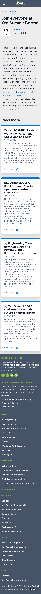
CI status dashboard (12, 479)
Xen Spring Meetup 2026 (14, 505)
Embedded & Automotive (14, 428)
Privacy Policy (10, 403)
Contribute (6, 460)
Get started (7, 466)
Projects (5, 414)
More (3, 570)
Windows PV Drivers (12, 446)
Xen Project (33, 586)
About (4, 537)
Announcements (9, 11)
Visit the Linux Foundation (16, 399)
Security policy (9, 560)
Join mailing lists (10, 531)
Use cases (6, 501)
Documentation (9, 489)
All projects (7, 420)
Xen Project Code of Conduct (16, 483)
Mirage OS (7, 437)
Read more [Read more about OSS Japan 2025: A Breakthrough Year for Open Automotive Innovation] (11, 229)
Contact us (7, 564)
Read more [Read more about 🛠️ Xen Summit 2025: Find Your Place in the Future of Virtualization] (11, 347)
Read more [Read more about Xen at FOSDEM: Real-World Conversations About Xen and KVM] (11, 169)
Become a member (11, 551)
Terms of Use (9, 406)
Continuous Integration (13, 475)
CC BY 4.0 (24, 589)
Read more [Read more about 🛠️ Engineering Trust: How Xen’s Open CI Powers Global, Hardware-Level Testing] (11, 292)
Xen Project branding (12, 580)
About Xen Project (11, 542)
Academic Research (11, 509)
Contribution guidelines (13, 470)
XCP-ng (5, 455)
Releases (6, 576)
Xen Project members (12, 547)
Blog (4, 518)
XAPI (4, 450)
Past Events (7, 527)
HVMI (4, 433)
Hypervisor (7, 424)
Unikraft (6, 441)
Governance (7, 556)
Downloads (7, 514)
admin (17, 29)
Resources (6, 495)
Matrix (5, 522)
